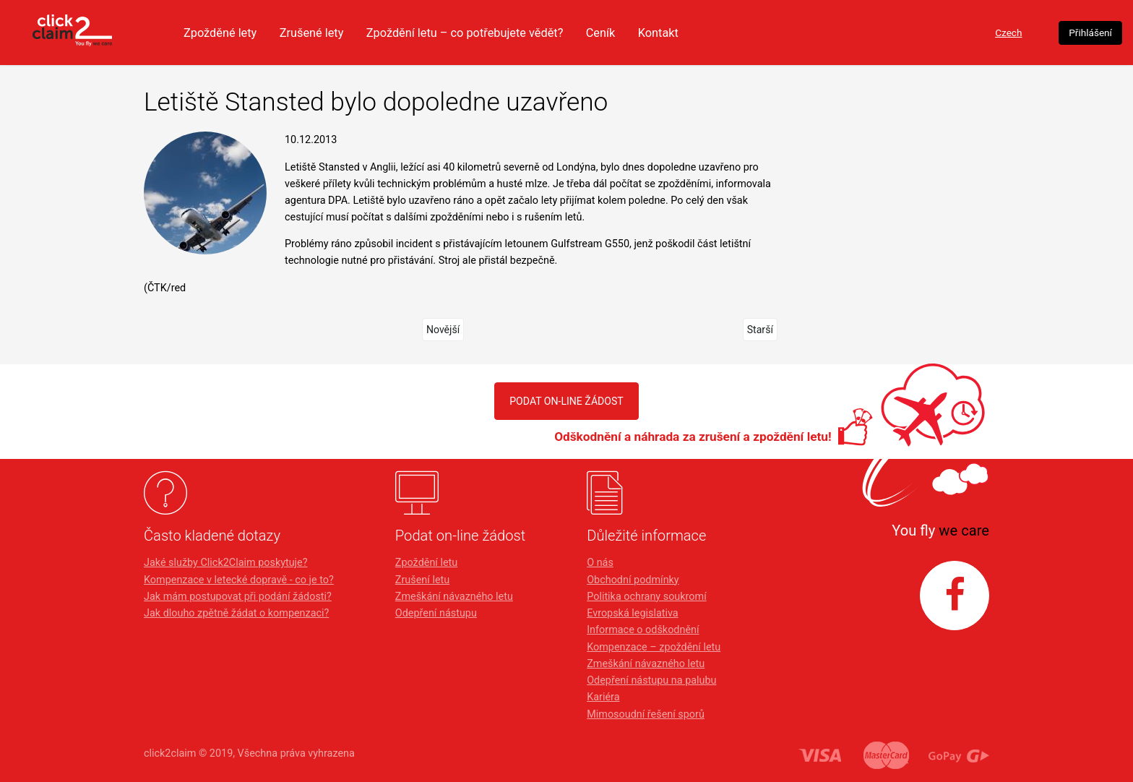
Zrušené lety (440, 32)
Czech (894, 33)
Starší (759, 329)
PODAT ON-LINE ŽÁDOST (566, 401)
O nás (600, 563)
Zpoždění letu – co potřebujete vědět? (600, 32)
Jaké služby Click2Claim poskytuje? (226, 563)
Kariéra (603, 697)
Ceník (743, 32)
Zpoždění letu (426, 563)
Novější (443, 329)
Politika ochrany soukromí (647, 596)
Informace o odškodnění (643, 630)
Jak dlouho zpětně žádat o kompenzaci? (236, 613)
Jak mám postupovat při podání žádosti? (238, 596)
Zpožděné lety (344, 32)
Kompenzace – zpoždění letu (653, 647)
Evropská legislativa (632, 613)
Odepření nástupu (436, 613)
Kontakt (803, 32)
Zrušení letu (422, 580)
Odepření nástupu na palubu (651, 680)
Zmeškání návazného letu (454, 596)
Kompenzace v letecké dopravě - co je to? (239, 580)
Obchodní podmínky (632, 580)
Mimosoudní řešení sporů (646, 714)
